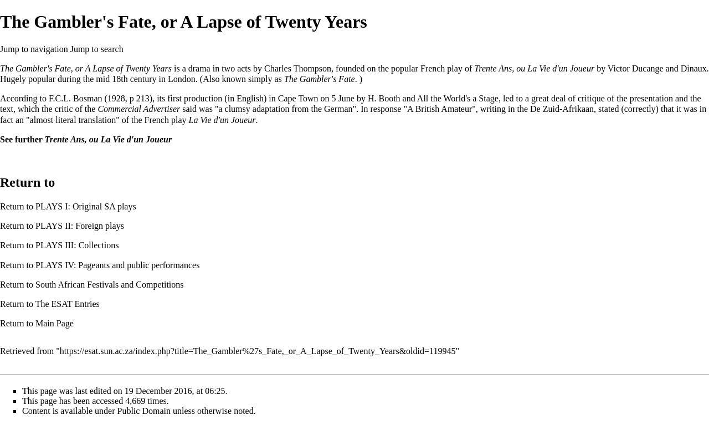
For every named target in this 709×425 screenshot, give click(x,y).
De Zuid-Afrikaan (562, 109)
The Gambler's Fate (319, 79)
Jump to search (97, 49)
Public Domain (144, 411)
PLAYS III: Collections (77, 245)
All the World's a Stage (458, 98)
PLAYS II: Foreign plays (79, 226)
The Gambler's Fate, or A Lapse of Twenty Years (86, 68)
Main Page (54, 323)
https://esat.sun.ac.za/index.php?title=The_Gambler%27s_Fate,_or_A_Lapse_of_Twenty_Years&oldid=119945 (258, 351)
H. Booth (384, 98)
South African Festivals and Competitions (109, 284)
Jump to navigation (34, 49)
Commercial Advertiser (138, 109)
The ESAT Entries (67, 304)
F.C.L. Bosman (75, 98)
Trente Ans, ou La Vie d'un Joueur (534, 68)
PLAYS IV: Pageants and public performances (117, 265)
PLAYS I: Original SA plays (85, 206)
